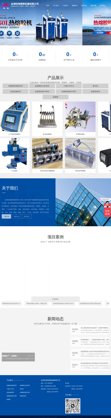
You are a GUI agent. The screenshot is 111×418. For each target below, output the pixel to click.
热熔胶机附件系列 (42, 88)
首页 (47, 5)
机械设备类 (95, 88)
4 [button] (59, 39)
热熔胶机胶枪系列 (12, 382)
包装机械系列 (15, 88)
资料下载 (93, 5)
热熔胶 (55, 94)
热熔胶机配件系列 (69, 88)
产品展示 (65, 5)
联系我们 (103, 5)
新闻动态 (84, 5)
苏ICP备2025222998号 (76, 415)
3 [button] (56, 39)
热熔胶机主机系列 (25, 382)
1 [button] (51, 39)
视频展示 (75, 5)
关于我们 (56, 5)
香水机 (22, 385)
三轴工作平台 (10, 385)
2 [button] (54, 39)
